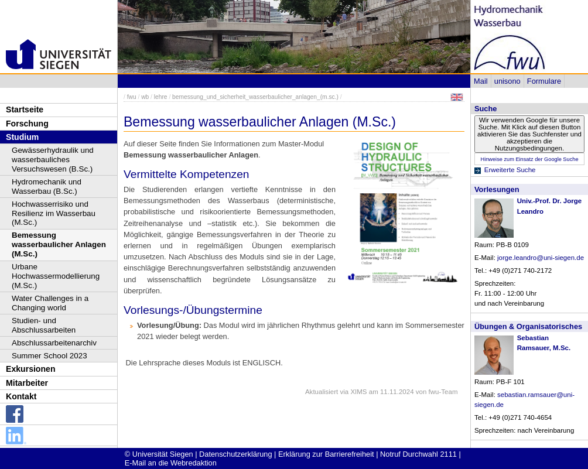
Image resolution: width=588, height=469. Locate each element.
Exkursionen (31, 369)
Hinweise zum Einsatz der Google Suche (529, 159)
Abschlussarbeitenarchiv (54, 342)
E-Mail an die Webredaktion (171, 462)
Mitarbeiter (27, 383)
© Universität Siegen (159, 454)
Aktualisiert (321, 391)
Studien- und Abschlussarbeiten (44, 325)
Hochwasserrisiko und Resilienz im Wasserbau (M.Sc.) (53, 213)
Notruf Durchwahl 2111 (418, 454)
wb (145, 97)
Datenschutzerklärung (235, 454)
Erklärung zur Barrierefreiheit (326, 454)
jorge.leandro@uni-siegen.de (540, 257)
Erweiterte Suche (510, 169)
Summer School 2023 (49, 355)
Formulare (544, 81)
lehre (160, 97)
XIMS (358, 391)
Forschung (27, 123)
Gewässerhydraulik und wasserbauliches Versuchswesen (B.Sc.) (53, 159)
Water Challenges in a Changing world (50, 303)
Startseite (24, 109)
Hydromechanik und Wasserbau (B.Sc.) (46, 186)
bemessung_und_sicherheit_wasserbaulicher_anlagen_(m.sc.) (255, 97)
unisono (507, 81)
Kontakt (21, 396)
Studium (22, 137)
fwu (131, 97)
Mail (480, 81)
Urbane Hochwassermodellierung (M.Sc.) (56, 276)
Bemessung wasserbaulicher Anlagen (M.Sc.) (59, 244)
